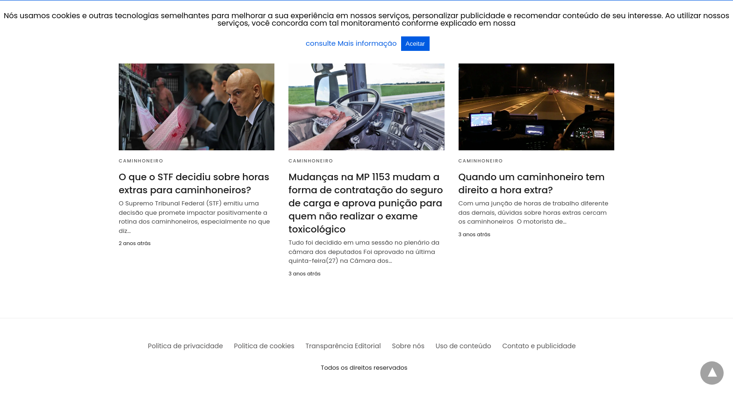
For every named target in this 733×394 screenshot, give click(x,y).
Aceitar (415, 43)
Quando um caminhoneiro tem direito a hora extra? (532, 183)
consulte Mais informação (352, 43)
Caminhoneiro (141, 160)
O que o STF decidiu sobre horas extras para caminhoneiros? (194, 183)
